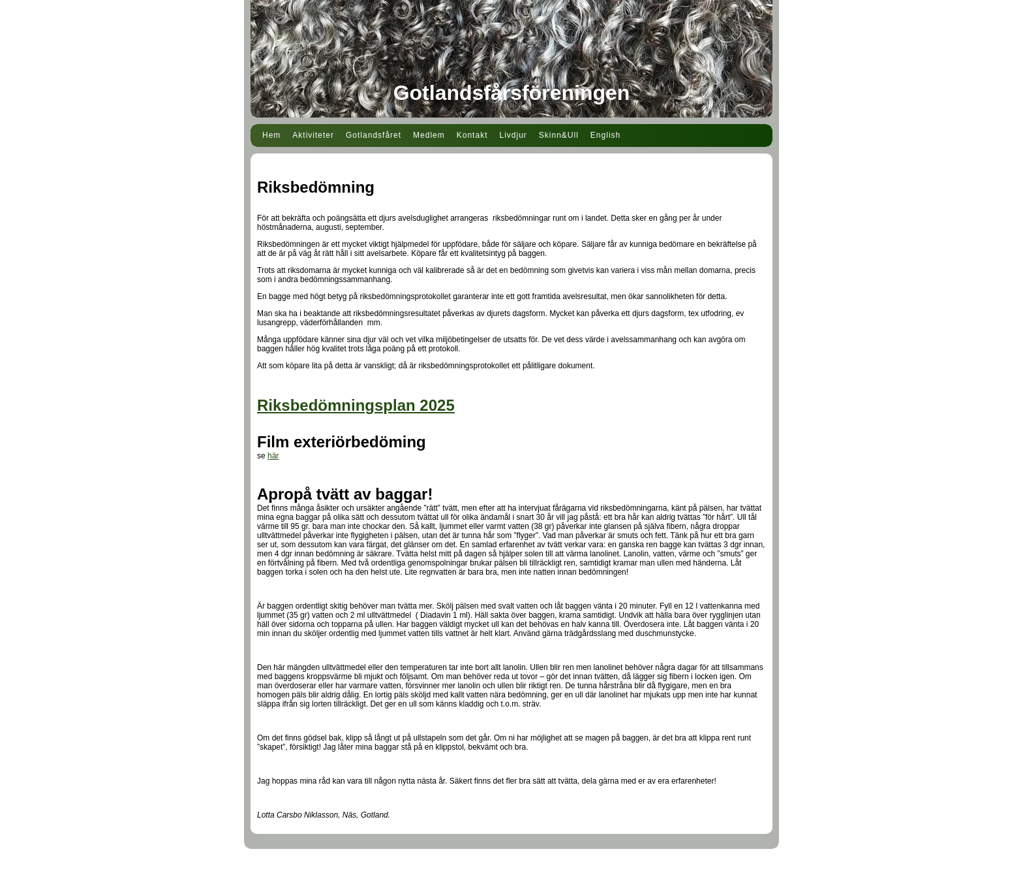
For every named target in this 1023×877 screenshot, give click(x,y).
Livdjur (513, 135)
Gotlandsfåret (373, 135)
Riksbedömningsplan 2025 (356, 405)
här (273, 455)
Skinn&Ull (559, 135)
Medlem (429, 135)
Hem (271, 135)
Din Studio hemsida (511, 869)
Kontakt (472, 135)
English (605, 135)
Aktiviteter (313, 135)
